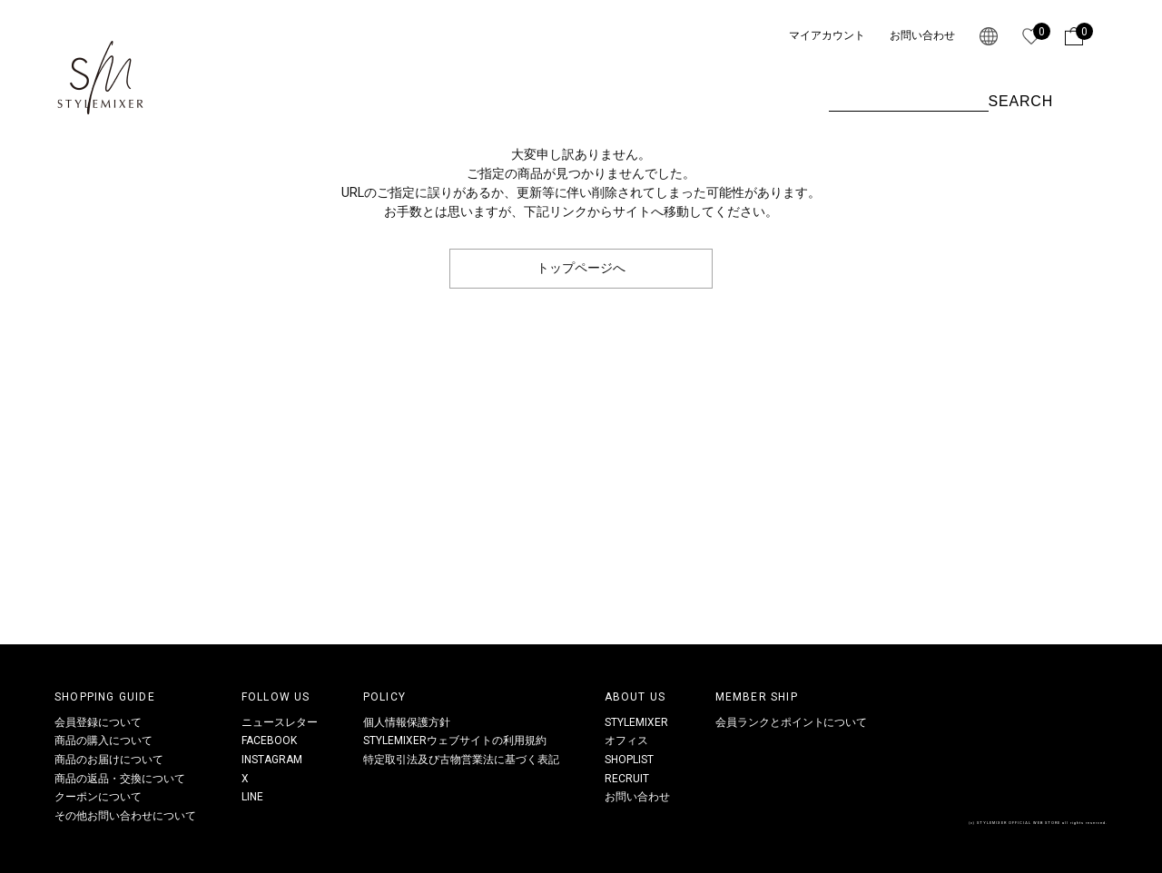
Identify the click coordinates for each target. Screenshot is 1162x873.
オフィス (626, 740)
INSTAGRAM (271, 759)
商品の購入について (103, 740)
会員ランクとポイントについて (791, 722)
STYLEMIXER (636, 722)
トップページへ (581, 267)
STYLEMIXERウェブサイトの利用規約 (455, 740)
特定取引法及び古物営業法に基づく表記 (461, 759)
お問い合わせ (922, 35)
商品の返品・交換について (119, 778)
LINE (252, 796)
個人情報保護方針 (406, 722)
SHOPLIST (629, 759)
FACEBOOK (269, 740)
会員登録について (98, 722)
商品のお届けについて (108, 759)
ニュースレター (279, 722)
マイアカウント (827, 35)
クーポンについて (98, 796)
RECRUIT (627, 778)
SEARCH (1021, 101)
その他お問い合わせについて (125, 815)
